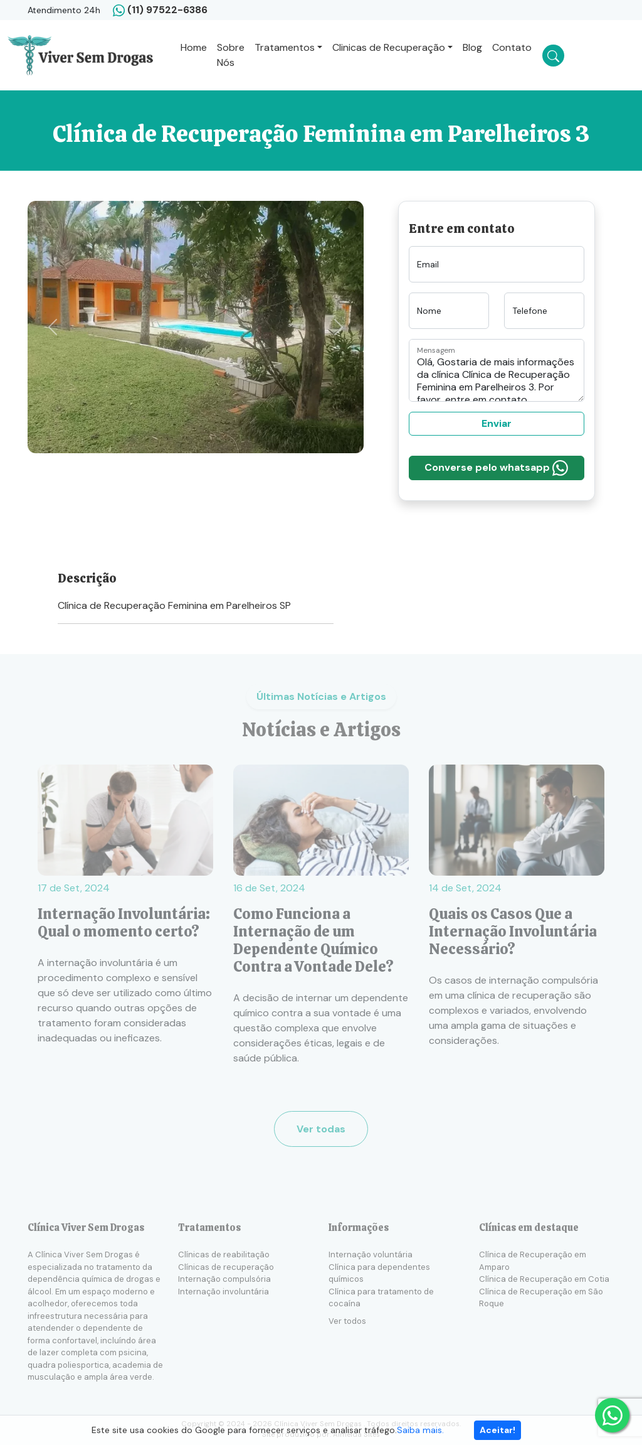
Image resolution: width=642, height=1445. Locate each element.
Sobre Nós (231, 55)
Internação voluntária (371, 1254)
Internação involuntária (223, 1291)
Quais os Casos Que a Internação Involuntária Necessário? (513, 932)
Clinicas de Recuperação (388, 47)
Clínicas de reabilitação (224, 1254)
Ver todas (321, 1129)
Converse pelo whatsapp (496, 468)
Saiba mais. (420, 1430)
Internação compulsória (224, 1279)
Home (194, 47)
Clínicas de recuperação (226, 1267)
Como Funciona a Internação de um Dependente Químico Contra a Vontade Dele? (314, 940)
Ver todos (347, 1321)
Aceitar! (497, 1430)
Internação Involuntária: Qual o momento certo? (124, 923)
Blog (472, 47)
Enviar (497, 423)
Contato (512, 47)
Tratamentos (285, 47)
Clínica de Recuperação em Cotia (544, 1279)
